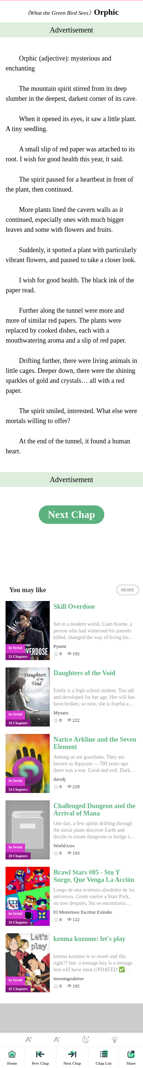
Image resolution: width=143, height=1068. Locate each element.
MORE (128, 590)
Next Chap (71, 514)
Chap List (104, 1057)
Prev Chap (40, 1057)
